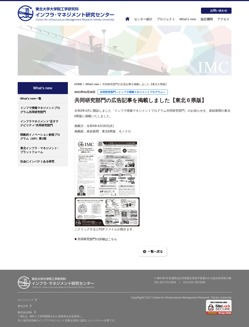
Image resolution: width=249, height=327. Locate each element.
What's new (92, 84)
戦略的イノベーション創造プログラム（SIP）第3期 (40, 136)
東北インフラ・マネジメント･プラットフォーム (39, 150)
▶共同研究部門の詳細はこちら (95, 239)
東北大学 (25, 306)
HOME (78, 84)
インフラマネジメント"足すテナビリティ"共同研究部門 (39, 123)
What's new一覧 (30, 98)
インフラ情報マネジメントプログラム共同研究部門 (40, 109)
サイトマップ (28, 300)
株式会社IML (28, 312)
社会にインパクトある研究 (37, 161)
